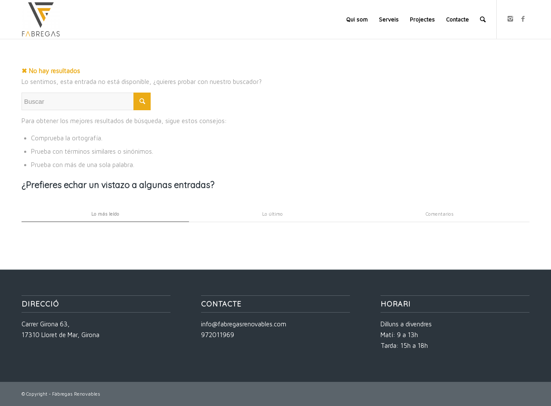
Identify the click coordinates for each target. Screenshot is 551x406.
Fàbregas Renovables (76, 394)
